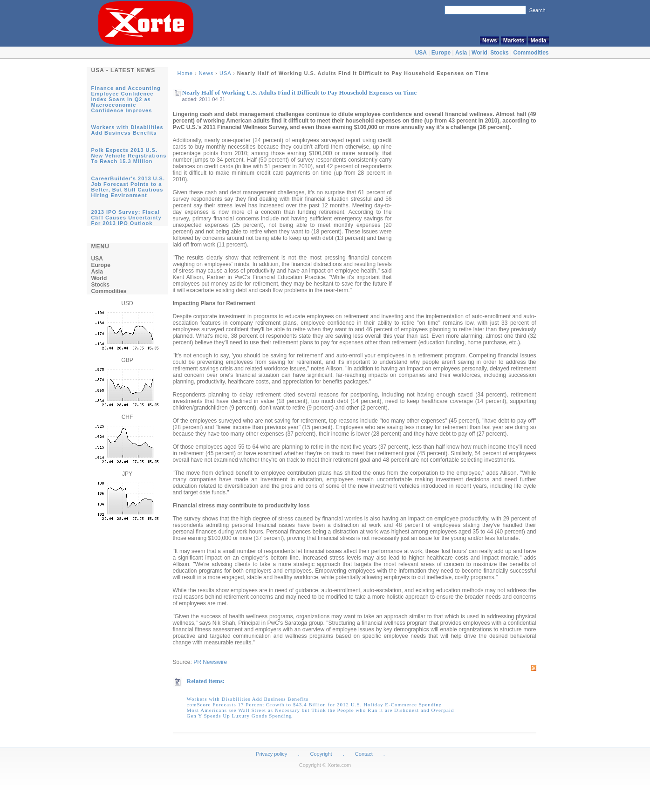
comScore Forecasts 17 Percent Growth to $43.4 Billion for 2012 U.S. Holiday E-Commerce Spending (314, 704)
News (489, 40)
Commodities (530, 52)
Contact (364, 754)
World (479, 52)
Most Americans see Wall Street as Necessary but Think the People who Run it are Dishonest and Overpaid (320, 710)
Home (185, 73)
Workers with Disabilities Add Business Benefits (127, 130)
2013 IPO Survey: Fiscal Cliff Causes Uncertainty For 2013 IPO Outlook (126, 217)
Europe (441, 52)
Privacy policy (271, 754)
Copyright (321, 754)
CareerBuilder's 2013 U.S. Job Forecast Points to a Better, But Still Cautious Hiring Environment (128, 187)
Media (538, 40)
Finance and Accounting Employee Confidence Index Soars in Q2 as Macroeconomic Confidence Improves (126, 99)
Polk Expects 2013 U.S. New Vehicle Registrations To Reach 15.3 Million (129, 155)
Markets (513, 40)
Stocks (499, 52)
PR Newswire (210, 662)
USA (421, 52)
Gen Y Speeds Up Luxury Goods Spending (239, 715)
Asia (461, 52)
